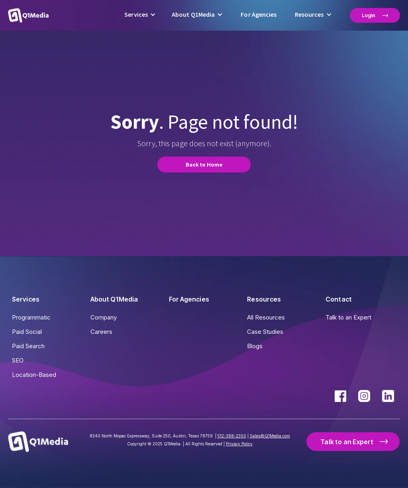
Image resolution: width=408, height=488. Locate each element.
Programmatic (31, 317)
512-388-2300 (232, 435)
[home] (28, 15)
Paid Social (27, 331)
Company (103, 317)
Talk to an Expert (348, 317)
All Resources (266, 317)
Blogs (255, 346)
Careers (101, 331)
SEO (18, 360)
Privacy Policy (239, 443)
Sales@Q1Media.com (270, 435)
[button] (140, 15)
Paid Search (28, 346)
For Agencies (259, 14)
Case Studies (265, 331)
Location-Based (34, 374)
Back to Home (204, 164)
